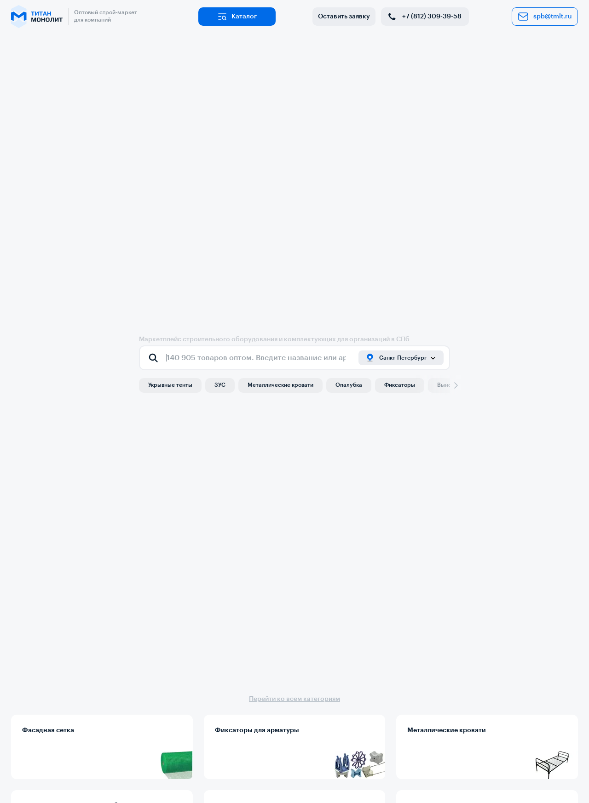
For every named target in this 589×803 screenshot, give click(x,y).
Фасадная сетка (48, 730)
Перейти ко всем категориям (294, 699)
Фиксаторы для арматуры (257, 730)
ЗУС (219, 385)
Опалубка (348, 385)
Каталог (237, 16)
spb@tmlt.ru (545, 16)
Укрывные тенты (170, 385)
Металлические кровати (280, 385)
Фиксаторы (399, 385)
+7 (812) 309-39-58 (424, 16)
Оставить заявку (344, 16)
